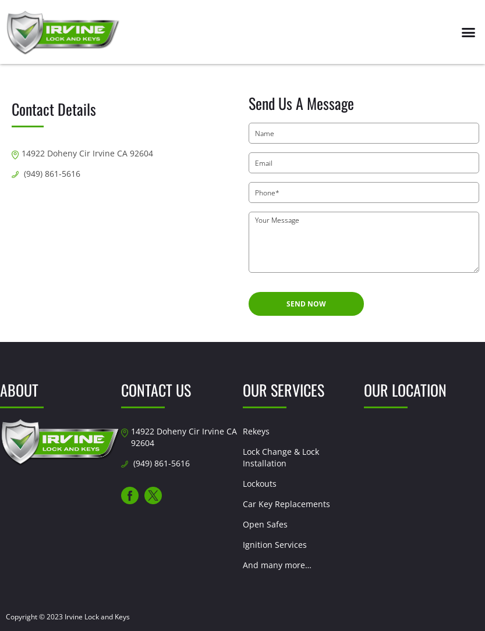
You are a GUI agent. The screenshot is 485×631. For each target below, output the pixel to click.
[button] (468, 32)
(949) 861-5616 (52, 173)
